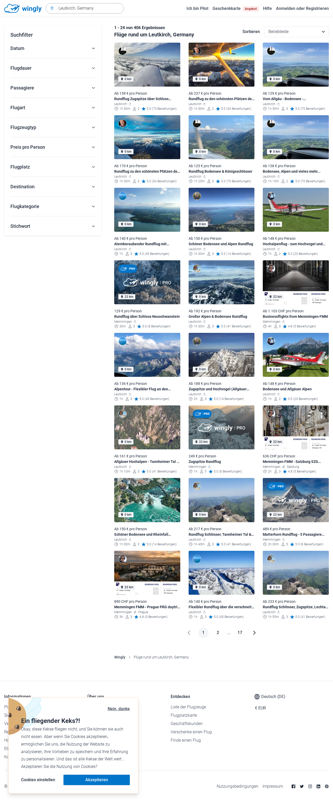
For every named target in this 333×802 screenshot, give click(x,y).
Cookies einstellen (38, 779)
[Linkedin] (318, 786)
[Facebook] (293, 786)
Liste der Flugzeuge (188, 706)
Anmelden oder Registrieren (302, 8)
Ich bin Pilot (197, 8)
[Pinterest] (327, 786)
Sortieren (251, 31)
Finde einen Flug (186, 740)
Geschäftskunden (187, 723)
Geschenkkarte (236, 8)
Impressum (272, 786)
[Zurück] (189, 633)
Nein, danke (119, 708)
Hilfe (267, 8)
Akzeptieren (96, 779)
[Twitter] (302, 786)
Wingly (119, 657)
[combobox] (85, 8)
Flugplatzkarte (184, 715)
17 (240, 632)
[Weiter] (254, 633)
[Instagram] (310, 786)
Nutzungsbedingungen (237, 786)
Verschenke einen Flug (191, 731)
